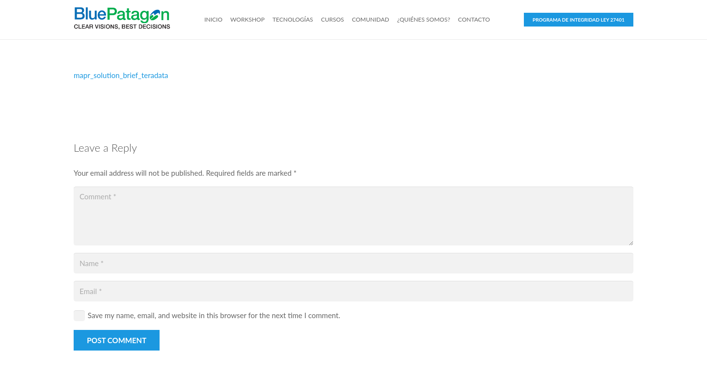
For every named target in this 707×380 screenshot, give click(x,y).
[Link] (122, 19)
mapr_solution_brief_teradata (121, 75)
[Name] (353, 263)
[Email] (353, 291)
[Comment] (353, 216)
